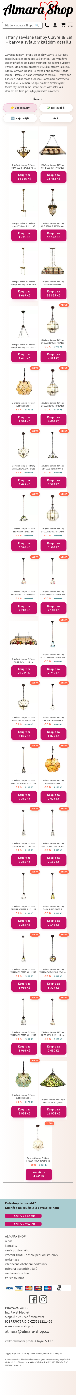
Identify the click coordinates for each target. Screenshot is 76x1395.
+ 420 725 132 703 (23, 1216)
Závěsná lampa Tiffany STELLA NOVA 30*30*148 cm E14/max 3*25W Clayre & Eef (52, 530)
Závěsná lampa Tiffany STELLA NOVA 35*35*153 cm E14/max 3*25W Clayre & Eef (52, 341)
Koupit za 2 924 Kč (24, 419)
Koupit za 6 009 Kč (53, 419)
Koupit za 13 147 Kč (53, 235)
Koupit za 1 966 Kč (24, 985)
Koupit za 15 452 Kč (53, 177)
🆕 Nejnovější (20, 118)
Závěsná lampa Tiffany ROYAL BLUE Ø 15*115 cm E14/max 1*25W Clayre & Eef (53, 656)
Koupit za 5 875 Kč (24, 734)
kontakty (11, 1246)
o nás (8, 1241)
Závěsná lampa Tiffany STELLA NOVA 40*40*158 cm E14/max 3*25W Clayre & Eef (52, 404)
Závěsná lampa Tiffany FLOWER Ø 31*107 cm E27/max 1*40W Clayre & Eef (23, 530)
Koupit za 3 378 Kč (53, 482)
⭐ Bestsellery (20, 108)
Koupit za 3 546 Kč (24, 545)
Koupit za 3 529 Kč (53, 985)
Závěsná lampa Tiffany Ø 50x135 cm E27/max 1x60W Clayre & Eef (52, 1101)
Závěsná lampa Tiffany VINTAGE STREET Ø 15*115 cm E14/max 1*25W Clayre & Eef (23, 970)
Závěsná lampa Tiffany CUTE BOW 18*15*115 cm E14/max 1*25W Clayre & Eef (52, 593)
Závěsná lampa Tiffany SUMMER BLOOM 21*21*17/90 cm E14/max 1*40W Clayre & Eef (23, 404)
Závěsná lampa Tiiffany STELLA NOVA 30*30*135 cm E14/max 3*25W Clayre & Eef (23, 467)
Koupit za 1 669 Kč (24, 293)
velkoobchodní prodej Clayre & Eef (29, 1341)
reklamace (12, 1259)
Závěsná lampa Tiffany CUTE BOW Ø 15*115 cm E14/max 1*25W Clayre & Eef (53, 1033)
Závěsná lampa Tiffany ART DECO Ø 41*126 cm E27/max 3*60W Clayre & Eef (53, 224)
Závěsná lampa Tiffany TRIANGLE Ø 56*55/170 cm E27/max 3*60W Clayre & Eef (23, 166)
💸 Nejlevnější (56, 108)
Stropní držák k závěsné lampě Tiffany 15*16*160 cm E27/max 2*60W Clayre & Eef (23, 283)
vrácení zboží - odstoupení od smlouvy (31, 1255)
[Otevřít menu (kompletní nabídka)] (70, 25)
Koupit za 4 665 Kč (39, 1174)
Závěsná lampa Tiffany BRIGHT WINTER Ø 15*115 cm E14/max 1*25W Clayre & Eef (23, 908)
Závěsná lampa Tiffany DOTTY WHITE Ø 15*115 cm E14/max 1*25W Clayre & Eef (52, 844)
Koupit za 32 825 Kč (53, 293)
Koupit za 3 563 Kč (53, 545)
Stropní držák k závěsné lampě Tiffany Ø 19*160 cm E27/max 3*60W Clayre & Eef (23, 224)
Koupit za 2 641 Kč (24, 356)
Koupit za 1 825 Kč (53, 734)
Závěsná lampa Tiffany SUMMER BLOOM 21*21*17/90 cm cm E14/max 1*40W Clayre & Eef (23, 1096)
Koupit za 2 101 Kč (53, 608)
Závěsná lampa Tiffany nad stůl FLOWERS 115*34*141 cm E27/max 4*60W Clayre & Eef (52, 283)
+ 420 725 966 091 (23, 1224)
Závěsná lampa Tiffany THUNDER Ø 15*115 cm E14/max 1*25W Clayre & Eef (23, 844)
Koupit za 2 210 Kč (24, 608)
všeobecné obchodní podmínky (26, 1264)
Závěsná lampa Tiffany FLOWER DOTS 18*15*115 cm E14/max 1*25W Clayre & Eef (23, 593)
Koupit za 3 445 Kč (24, 482)
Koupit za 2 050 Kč (53, 1048)
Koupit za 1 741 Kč (24, 235)
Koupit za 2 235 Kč (53, 671)
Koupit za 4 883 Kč (53, 356)
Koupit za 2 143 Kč (53, 923)
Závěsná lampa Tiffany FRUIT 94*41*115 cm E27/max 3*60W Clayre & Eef (23, 660)
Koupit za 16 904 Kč (53, 1111)
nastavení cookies (17, 1273)
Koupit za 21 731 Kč (24, 671)
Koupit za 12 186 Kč (24, 177)
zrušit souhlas (14, 1278)
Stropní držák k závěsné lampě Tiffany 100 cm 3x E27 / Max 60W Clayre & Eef (23, 346)
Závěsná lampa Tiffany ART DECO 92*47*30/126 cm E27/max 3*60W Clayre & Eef (52, 166)
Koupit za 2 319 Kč (53, 860)
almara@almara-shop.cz (27, 1331)
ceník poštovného (17, 1250)
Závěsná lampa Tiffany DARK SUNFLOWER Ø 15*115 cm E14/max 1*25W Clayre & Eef (53, 908)
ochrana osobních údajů (21, 1269)
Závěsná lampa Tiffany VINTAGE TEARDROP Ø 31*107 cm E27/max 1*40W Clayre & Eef (53, 467)
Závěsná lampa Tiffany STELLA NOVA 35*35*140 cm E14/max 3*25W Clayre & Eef (38, 1159)
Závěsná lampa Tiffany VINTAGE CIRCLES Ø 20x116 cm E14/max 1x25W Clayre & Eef (53, 970)
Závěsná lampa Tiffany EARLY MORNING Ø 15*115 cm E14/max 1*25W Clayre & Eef (23, 782)
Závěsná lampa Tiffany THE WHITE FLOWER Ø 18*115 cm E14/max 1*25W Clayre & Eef (53, 719)
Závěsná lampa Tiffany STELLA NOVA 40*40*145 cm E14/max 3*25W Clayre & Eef (23, 719)
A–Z (56, 118)
